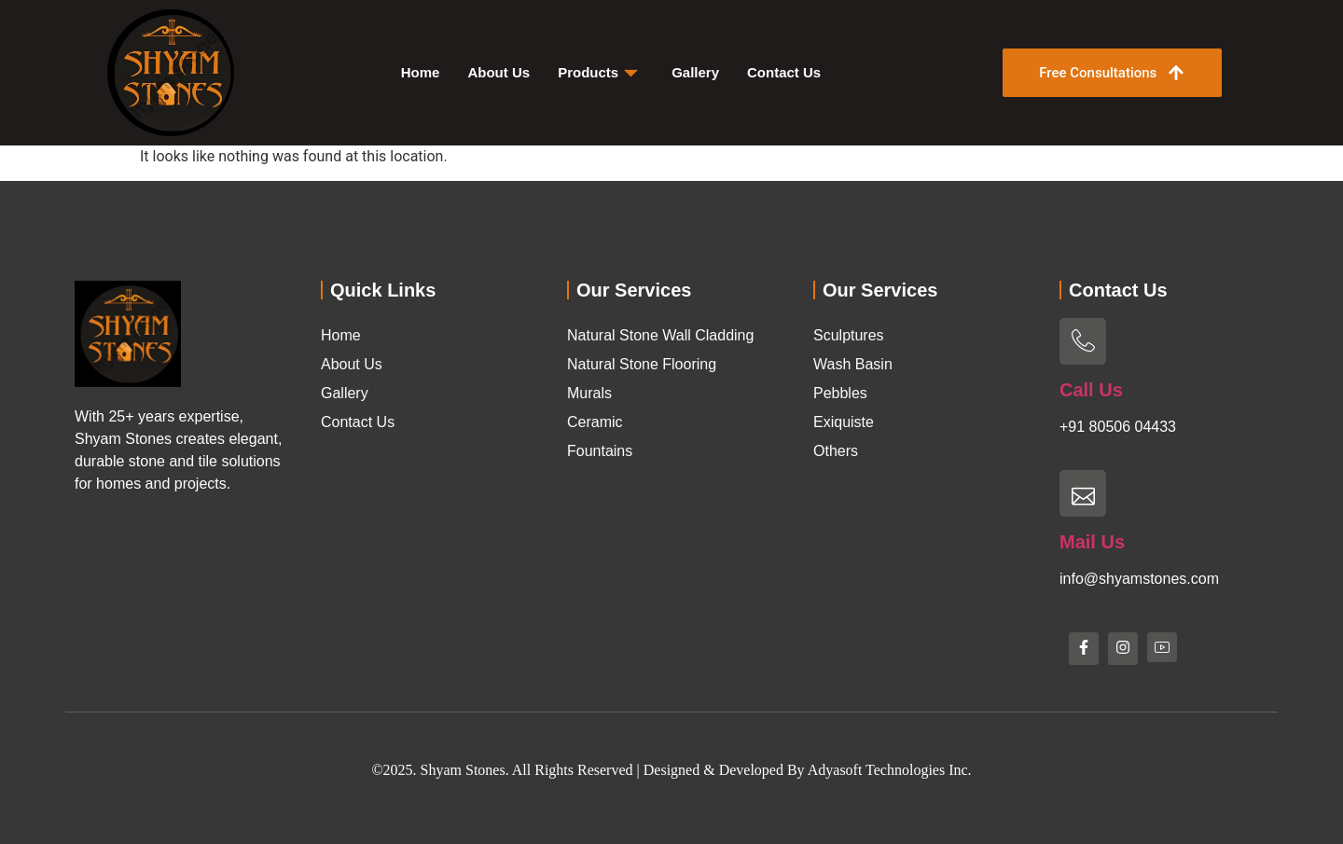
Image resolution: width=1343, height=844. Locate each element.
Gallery (695, 72)
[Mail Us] (1082, 493)
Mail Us (1092, 542)
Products (598, 72)
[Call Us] (1082, 341)
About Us (498, 72)
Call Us (1091, 390)
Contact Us (784, 72)
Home (420, 72)
